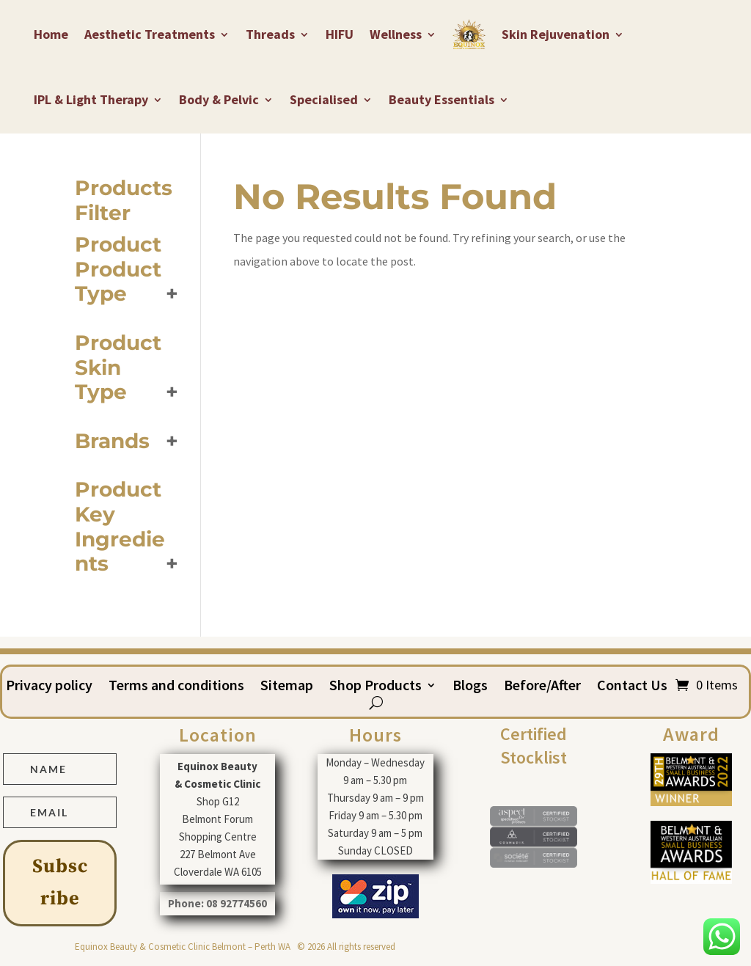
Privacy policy (49, 687)
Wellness (396, 34)
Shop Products (375, 687)
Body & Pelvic (219, 99)
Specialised (324, 99)
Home (51, 34)
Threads (270, 34)
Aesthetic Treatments (149, 34)
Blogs (470, 687)
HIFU (339, 34)
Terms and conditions (176, 687)
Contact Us (632, 687)
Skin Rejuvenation (555, 34)
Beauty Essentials (441, 99)
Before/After (542, 687)
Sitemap (286, 687)
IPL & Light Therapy (91, 99)
